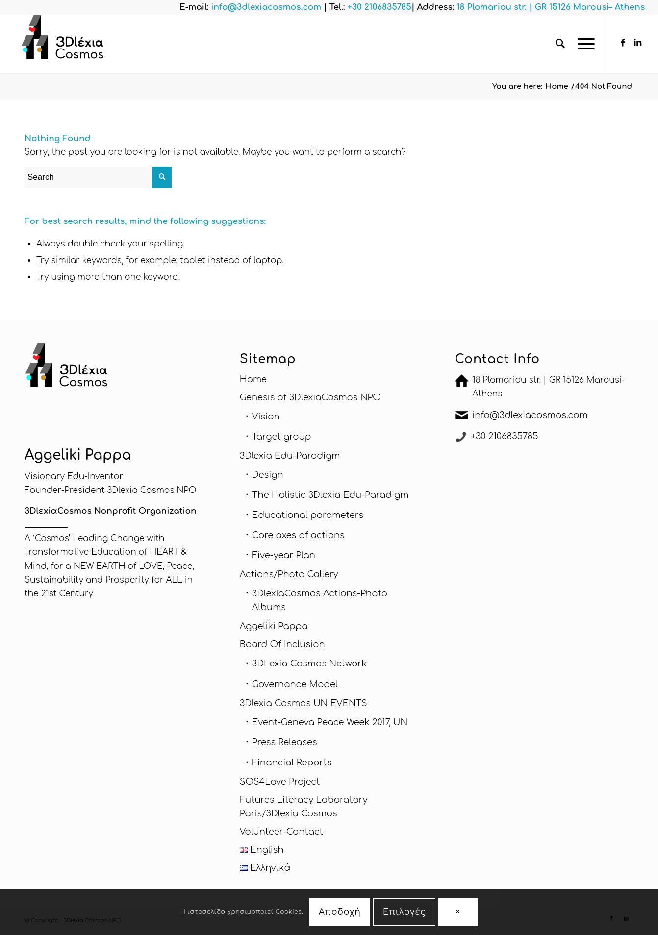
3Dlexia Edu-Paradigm (290, 456)
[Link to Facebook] (622, 43)
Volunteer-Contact (281, 832)
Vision (266, 416)
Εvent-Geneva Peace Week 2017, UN (329, 722)
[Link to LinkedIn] (637, 43)
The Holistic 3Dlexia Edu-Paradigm (330, 495)
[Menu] (583, 44)
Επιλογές (404, 912)
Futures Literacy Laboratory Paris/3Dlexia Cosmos (304, 806)
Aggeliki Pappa (274, 626)
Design (267, 475)
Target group (281, 437)
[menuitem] (560, 44)
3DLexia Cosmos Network (309, 663)
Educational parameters (307, 515)
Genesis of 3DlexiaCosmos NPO (310, 397)
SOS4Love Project (280, 782)
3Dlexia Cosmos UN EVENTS (303, 703)
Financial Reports (292, 762)
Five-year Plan (283, 555)
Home (253, 379)
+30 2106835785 (504, 436)
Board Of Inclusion (282, 644)
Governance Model (295, 684)
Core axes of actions (298, 535)
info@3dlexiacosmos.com (529, 415)
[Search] (560, 44)
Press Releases (284, 742)
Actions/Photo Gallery (289, 574)
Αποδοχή (340, 912)
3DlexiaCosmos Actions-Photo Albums (319, 600)
